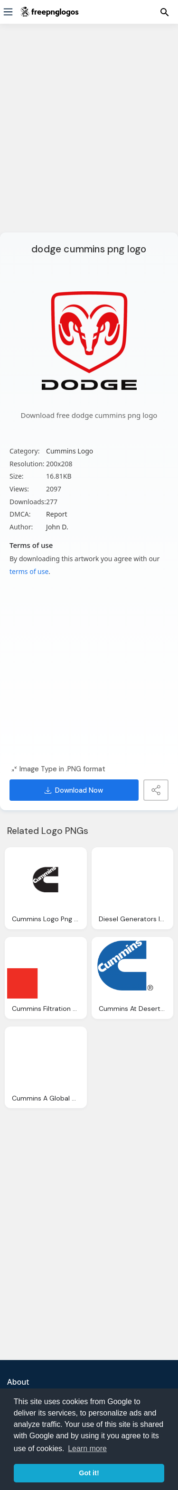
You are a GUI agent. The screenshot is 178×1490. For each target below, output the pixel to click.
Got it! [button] (89, 1473)
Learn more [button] (87, 1448)
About (18, 1382)
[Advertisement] (89, 134)
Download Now (74, 790)
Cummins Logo (69, 450)
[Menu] (8, 12)
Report (56, 513)
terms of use (28, 571)
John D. (57, 526)
